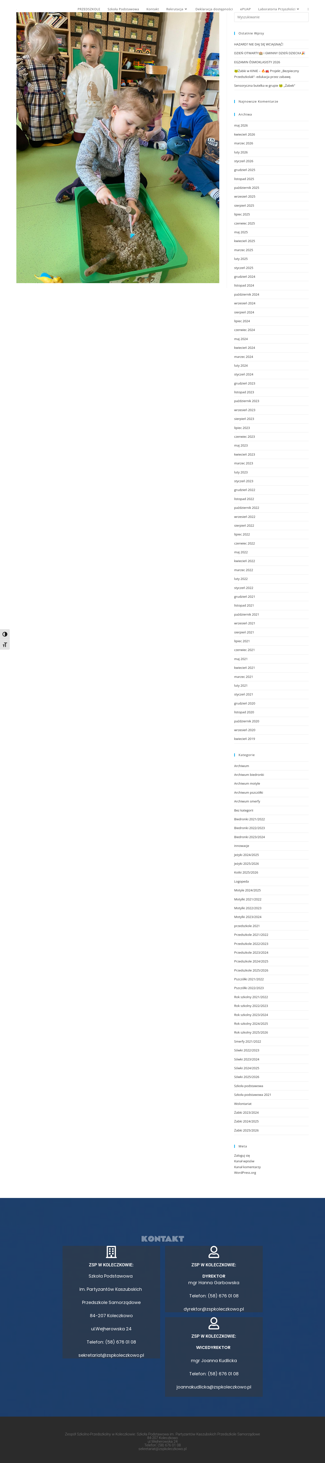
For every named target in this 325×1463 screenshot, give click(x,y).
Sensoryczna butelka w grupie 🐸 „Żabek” (264, 85)
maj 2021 (241, 659)
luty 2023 (241, 472)
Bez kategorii (243, 810)
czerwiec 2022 (244, 543)
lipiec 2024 (242, 321)
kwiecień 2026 (244, 134)
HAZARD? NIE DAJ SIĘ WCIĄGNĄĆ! (258, 44)
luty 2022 (241, 579)
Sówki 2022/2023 (246, 1050)
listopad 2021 (244, 605)
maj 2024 (241, 339)
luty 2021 (241, 685)
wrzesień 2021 (244, 623)
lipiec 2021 (242, 641)
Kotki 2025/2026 (246, 872)
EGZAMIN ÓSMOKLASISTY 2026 (257, 62)
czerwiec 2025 (244, 223)
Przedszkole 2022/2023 (251, 943)
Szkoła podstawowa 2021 (252, 1094)
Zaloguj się (242, 1155)
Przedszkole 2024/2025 (251, 961)
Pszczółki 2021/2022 (249, 979)
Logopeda (241, 881)
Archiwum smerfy (247, 801)
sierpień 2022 (244, 525)
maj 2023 (241, 445)
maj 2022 (241, 552)
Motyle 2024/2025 (247, 890)
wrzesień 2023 (244, 410)
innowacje (241, 846)
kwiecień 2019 (244, 739)
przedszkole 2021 (247, 926)
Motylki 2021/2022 (248, 899)
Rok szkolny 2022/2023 (251, 1006)
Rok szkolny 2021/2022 (251, 997)
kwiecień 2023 (244, 454)
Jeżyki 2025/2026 (246, 863)
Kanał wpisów (244, 1161)
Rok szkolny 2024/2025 (251, 1023)
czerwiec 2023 (244, 436)
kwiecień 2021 (244, 667)
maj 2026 (241, 125)
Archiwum (241, 766)
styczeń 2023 (243, 481)
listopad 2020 (244, 712)
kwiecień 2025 (244, 241)
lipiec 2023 (242, 428)
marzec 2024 (243, 356)
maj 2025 (241, 232)
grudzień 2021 (244, 596)
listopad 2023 (244, 392)
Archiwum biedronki (249, 774)
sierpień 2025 (244, 205)
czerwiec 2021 (244, 650)
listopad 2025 (244, 179)
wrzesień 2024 (244, 303)
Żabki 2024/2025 (246, 1121)
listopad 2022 (244, 499)
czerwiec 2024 (244, 330)
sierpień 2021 (244, 632)
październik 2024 (246, 294)
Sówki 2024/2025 (246, 1068)
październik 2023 (246, 401)
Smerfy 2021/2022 (247, 1041)
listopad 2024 (244, 285)
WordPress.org (245, 1172)
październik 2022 (246, 507)
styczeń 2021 (243, 694)
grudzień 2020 (244, 703)
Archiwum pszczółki (248, 792)
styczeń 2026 (243, 161)
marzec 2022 (243, 570)
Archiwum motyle (247, 783)
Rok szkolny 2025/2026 (251, 1032)
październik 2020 (246, 721)
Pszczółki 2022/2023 (249, 988)
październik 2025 (246, 187)
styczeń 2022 (243, 588)
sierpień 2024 (244, 312)
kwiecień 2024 (244, 347)
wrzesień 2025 (244, 196)
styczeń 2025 (243, 268)
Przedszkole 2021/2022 (251, 934)
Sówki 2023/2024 (246, 1059)
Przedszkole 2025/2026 (251, 970)
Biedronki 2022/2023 (249, 828)
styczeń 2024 (243, 374)
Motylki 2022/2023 (248, 908)
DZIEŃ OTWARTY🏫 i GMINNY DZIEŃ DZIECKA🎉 (269, 53)
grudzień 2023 (244, 383)
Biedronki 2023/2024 (249, 837)
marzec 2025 (243, 250)
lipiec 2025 (242, 214)
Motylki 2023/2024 (248, 917)
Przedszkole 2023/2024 (251, 952)
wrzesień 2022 (244, 516)
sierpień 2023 (244, 418)
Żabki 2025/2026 (246, 1130)
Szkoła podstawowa (248, 1086)
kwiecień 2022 (244, 561)
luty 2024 (241, 365)
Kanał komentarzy (247, 1167)
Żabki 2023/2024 (246, 1112)
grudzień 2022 (244, 490)
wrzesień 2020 (244, 730)
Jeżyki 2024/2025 (246, 855)
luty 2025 (241, 258)
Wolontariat (243, 1103)
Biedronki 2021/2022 (249, 819)
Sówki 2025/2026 (246, 1077)
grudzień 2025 (244, 170)
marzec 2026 (243, 143)
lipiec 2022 (242, 534)
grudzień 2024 (244, 276)
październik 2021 (246, 614)
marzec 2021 (243, 676)
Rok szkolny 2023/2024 (251, 1015)
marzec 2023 (243, 463)
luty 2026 (241, 152)
